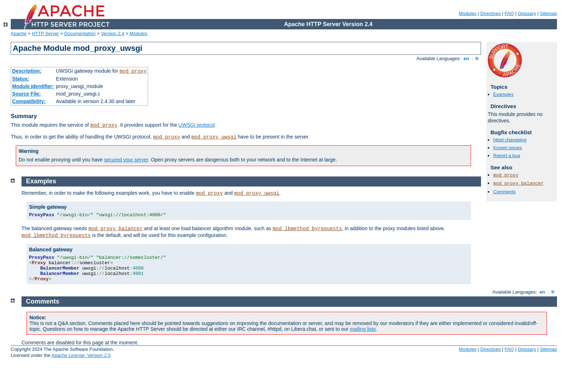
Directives (490, 13)
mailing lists (363, 329)
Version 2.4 (112, 33)
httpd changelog (510, 139)
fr (477, 58)
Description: (27, 71)
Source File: (26, 94)
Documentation (79, 33)
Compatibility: (29, 101)
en (466, 58)
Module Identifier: (33, 86)
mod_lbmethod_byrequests (307, 229)
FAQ (509, 13)
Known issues (507, 147)
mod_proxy (133, 71)
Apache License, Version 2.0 (80, 355)
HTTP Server (45, 33)
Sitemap (548, 13)
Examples (503, 94)
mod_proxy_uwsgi (214, 137)
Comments (504, 191)
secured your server (126, 160)
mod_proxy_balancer (518, 183)
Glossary (527, 13)
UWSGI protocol (196, 125)
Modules (467, 13)
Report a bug (506, 155)
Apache (19, 33)
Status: (20, 79)
